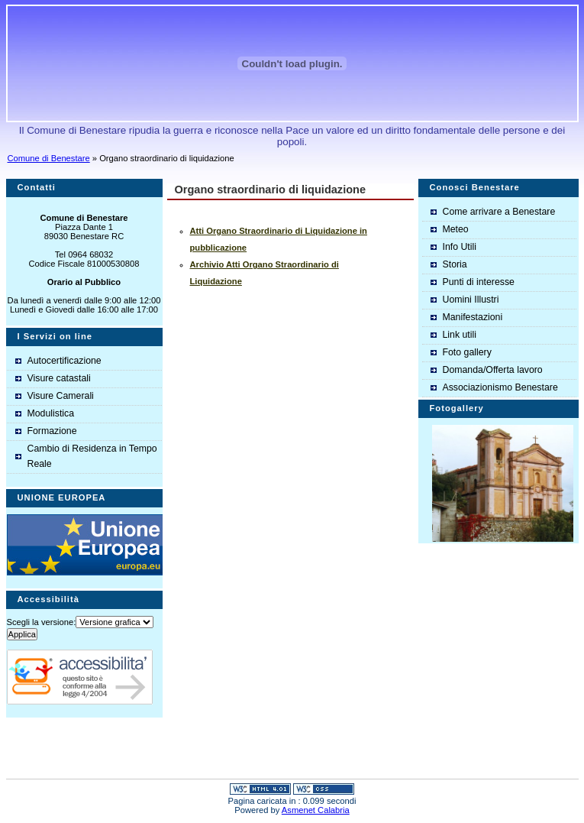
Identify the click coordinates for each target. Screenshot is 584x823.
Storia (455, 264)
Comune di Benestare (49, 158)
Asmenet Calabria (316, 810)
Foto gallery (467, 352)
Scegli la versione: (41, 622)
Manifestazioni (473, 317)
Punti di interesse (479, 282)
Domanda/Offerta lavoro (493, 370)
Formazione (52, 431)
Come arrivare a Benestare (499, 211)
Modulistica (51, 413)
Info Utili (459, 246)
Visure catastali (59, 378)
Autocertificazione (64, 360)
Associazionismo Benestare (500, 387)
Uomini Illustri (471, 299)
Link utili (459, 334)
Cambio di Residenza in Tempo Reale (92, 456)
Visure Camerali (60, 395)
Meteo (456, 229)
